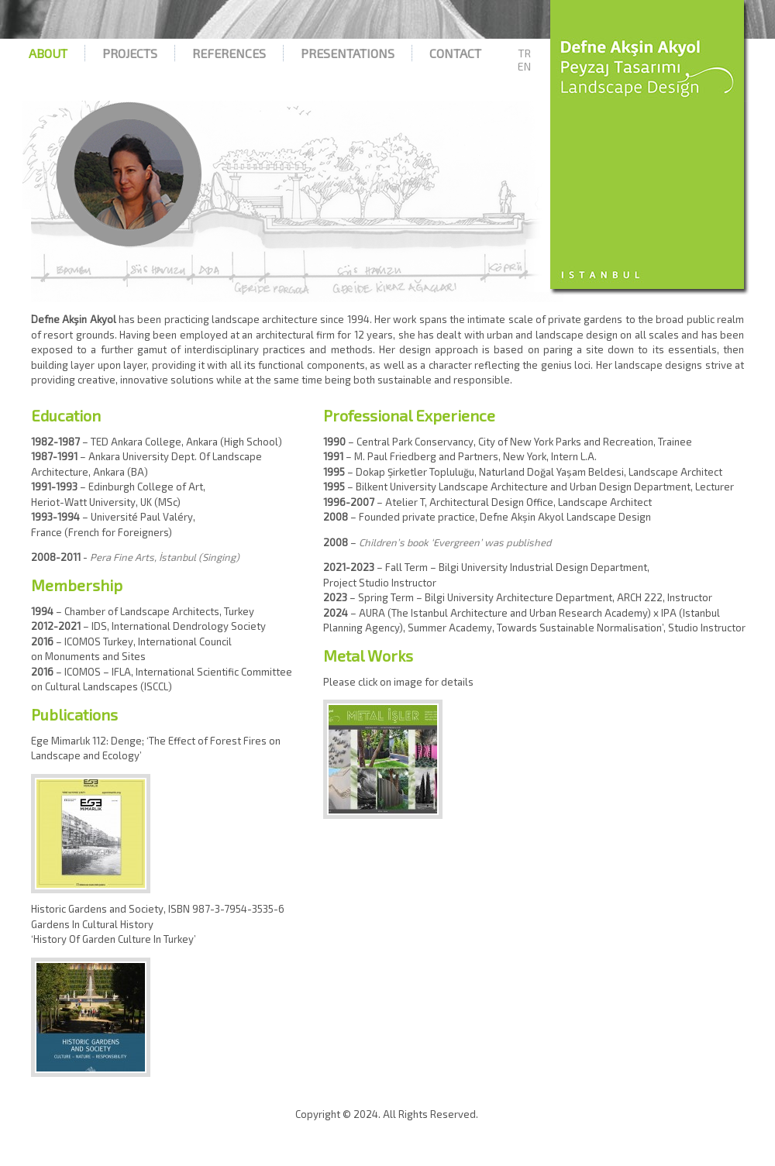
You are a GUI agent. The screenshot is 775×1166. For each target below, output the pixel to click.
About (48, 53)
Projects (129, 53)
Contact (455, 53)
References (229, 53)
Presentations (347, 53)
